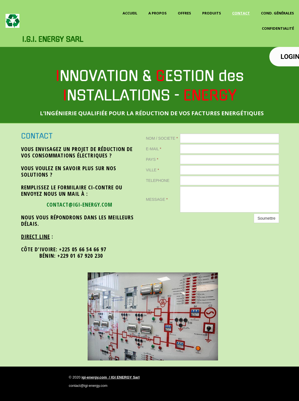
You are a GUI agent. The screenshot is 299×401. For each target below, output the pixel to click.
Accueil (130, 13)
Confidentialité (278, 28)
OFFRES (184, 13)
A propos (157, 13)
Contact (241, 13)
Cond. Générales (277, 13)
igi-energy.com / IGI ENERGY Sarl (111, 377)
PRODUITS (211, 13)
